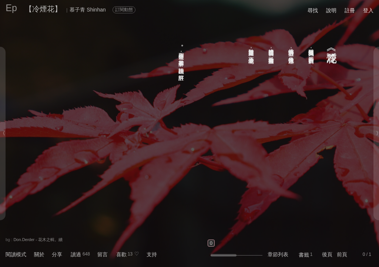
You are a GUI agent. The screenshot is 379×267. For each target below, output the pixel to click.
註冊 (350, 10)
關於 (39, 254)
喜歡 (121, 254)
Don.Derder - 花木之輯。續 (38, 239)
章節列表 (278, 254)
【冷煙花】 (43, 9)
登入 (368, 10)
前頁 (342, 254)
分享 (57, 254)
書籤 (304, 255)
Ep (11, 8)
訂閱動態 (124, 9)
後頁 (327, 254)
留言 (102, 254)
